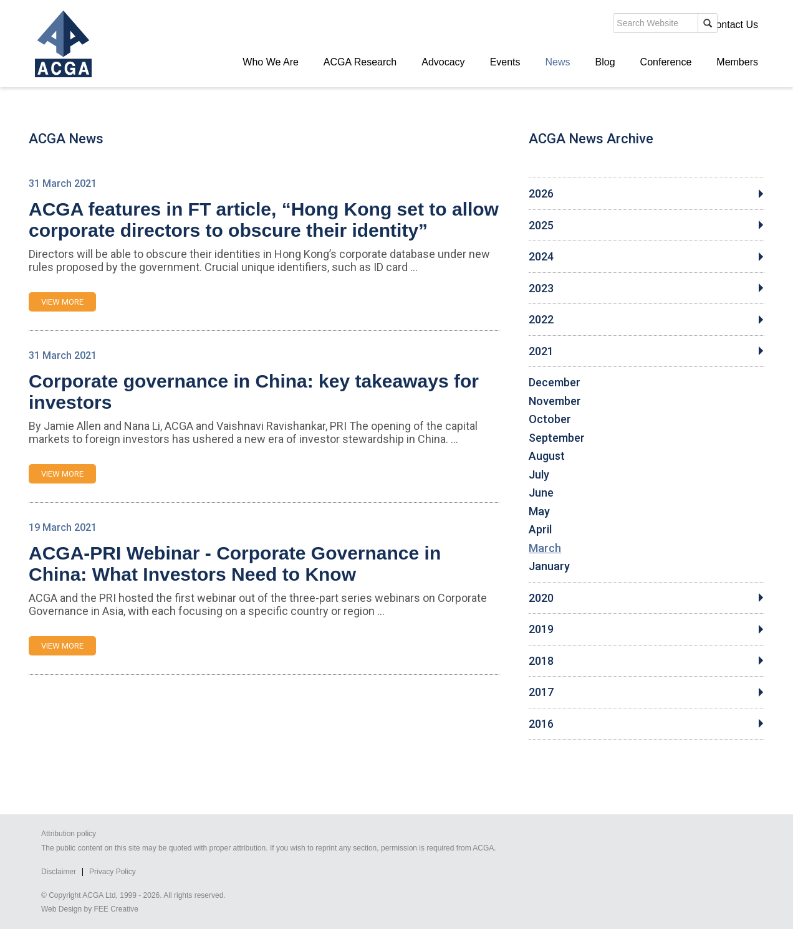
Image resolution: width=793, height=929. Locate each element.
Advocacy (442, 62)
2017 (541, 692)
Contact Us (733, 24)
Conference (666, 62)
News (557, 62)
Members (737, 62)
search (542, 27)
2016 (541, 724)
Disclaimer (58, 871)
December (554, 382)
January (549, 566)
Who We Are (271, 62)
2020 (541, 598)
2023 (541, 288)
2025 (541, 225)
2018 (541, 661)
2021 (541, 351)
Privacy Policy (112, 871)
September (557, 438)
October (550, 419)
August (547, 456)
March (545, 548)
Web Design (61, 909)
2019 (541, 629)
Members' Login (661, 24)
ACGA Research (360, 62)
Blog (605, 62)
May (539, 511)
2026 (541, 194)
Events (505, 62)
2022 (541, 319)
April (540, 529)
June (541, 493)
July (539, 475)
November (555, 401)
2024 (541, 256)
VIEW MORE (62, 302)
